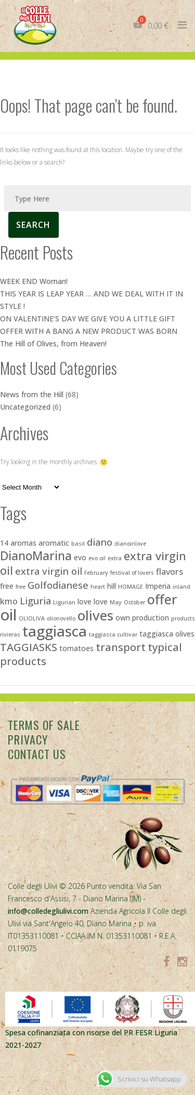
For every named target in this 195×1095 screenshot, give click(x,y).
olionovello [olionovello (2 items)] (61, 618)
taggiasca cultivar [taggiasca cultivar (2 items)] (113, 634)
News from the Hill (31, 394)
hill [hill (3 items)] (111, 586)
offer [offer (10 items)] (162, 599)
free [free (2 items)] (20, 586)
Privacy (28, 739)
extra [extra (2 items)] (115, 558)
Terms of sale (44, 725)
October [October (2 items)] (134, 602)
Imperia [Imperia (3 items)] (158, 586)
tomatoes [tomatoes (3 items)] (76, 648)
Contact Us (37, 754)
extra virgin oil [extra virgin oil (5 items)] (48, 570)
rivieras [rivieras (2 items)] (10, 634)
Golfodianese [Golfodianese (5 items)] (58, 584)
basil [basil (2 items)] (78, 543)
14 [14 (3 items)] (4, 543)
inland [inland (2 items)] (181, 586)
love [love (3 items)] (84, 601)
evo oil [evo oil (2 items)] (97, 558)
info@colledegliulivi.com (48, 911)
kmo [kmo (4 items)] (9, 601)
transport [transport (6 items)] (121, 647)
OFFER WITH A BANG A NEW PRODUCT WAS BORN (88, 331)
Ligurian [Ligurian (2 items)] (64, 602)
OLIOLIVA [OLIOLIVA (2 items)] (32, 618)
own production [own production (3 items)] (142, 618)
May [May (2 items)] (116, 602)
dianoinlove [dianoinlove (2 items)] (130, 543)
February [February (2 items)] (96, 572)
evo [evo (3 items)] (80, 557)
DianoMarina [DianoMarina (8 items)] (36, 556)
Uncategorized (25, 407)
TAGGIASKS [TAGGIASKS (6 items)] (28, 647)
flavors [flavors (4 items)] (169, 571)
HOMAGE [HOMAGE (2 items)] (130, 586)
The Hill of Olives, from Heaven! (53, 343)
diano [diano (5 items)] (99, 541)
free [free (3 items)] (7, 586)
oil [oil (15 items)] (8, 614)
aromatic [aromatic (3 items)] (53, 543)
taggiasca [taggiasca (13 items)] (54, 631)
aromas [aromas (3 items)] (23, 543)
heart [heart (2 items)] (97, 586)
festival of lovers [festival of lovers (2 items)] (132, 572)
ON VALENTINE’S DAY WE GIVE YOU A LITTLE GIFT (87, 318)
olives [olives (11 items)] (95, 615)
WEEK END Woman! (34, 281)
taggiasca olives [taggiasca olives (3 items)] (166, 634)
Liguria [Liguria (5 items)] (35, 600)
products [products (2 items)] (183, 618)
